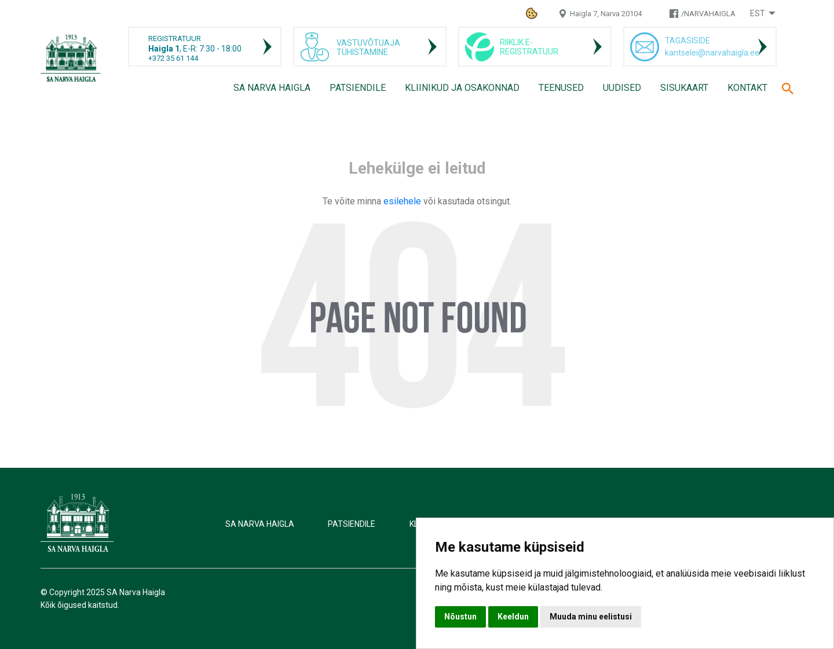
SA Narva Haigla (271, 87)
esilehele (403, 201)
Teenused (561, 87)
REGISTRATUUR (174, 38)
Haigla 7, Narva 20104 (606, 13)
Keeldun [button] (513, 616)
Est (757, 13)
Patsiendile (358, 87)
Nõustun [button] (460, 616)
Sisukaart (684, 87)
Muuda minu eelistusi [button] (591, 616)
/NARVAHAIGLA (708, 13)
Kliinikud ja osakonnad (462, 87)
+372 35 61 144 (173, 58)
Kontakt (747, 87)
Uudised (622, 87)
